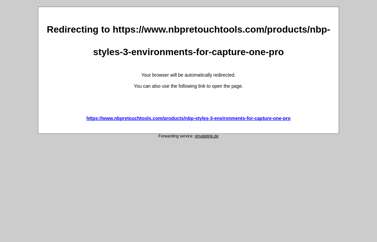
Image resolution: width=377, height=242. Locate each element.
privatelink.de (207, 136)
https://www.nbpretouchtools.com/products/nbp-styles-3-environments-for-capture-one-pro (188, 118)
